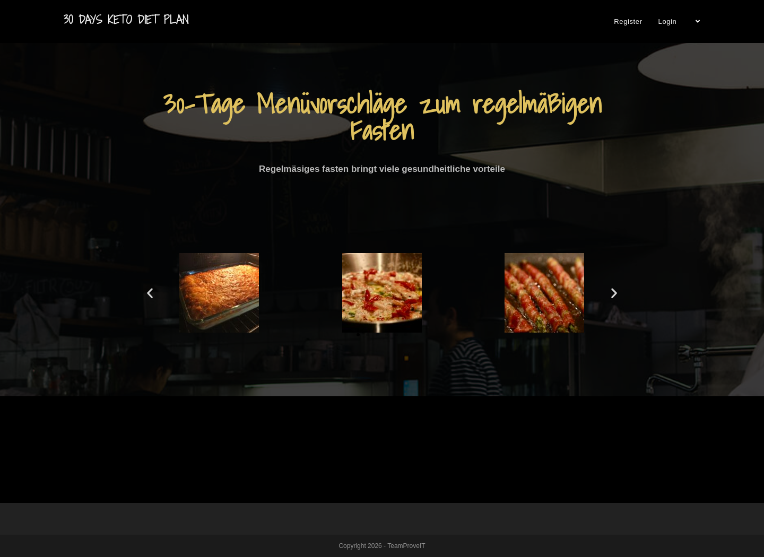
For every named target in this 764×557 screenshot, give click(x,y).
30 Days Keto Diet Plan (126, 20)
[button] (358, 334)
